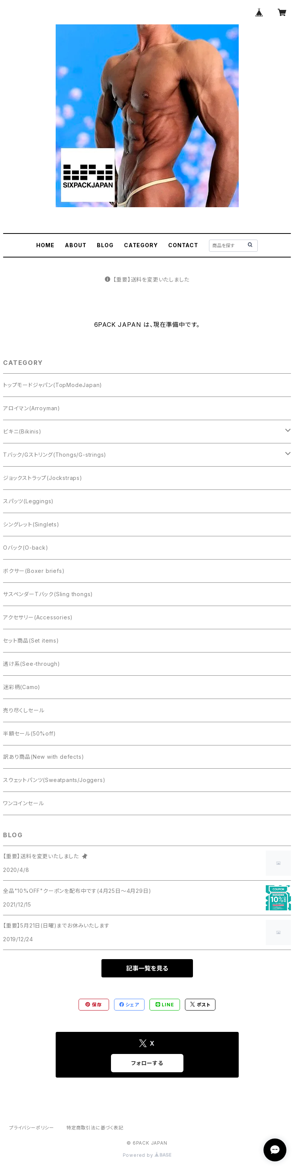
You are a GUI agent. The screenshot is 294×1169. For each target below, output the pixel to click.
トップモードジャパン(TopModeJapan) (52, 385)
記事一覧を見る (147, 968)
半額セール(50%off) (29, 733)
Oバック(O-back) (25, 547)
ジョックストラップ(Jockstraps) (42, 478)
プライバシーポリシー (31, 1128)
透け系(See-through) (31, 663)
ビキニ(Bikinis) (22, 431)
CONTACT (183, 245)
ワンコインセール (23, 803)
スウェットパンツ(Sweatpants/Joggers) (54, 780)
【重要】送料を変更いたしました (147, 279)
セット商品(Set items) (31, 640)
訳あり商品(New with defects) (43, 756)
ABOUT (75, 245)
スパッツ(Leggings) (28, 501)
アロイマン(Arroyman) (31, 408)
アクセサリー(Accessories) (38, 617)
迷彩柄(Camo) (21, 687)
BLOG (105, 245)
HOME (45, 245)
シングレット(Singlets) (31, 524)
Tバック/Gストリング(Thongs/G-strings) (54, 454)
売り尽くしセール (23, 710)
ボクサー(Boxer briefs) (33, 571)
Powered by (147, 1155)
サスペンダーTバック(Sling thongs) (48, 594)
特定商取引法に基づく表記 (95, 1128)
